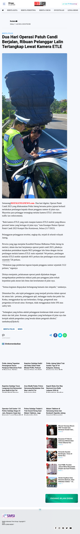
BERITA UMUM (44, 10)
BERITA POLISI (7, 33)
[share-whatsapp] (65, 335)
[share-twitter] (60, 335)
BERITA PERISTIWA (28, 10)
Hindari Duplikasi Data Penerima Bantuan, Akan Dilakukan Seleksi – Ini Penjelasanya (66, 480)
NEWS (20, 329)
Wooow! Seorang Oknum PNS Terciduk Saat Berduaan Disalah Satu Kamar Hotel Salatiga (66, 428)
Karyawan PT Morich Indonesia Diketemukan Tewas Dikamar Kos (66, 440)
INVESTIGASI (59, 10)
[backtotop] (40, 510)
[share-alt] (51, 335)
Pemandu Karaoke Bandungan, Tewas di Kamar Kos (65, 453)
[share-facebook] (55, 335)
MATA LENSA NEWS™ (8, 524)
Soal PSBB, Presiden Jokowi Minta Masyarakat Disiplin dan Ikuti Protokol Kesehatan (66, 467)
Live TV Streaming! (71, 4)
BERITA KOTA (12, 10)
